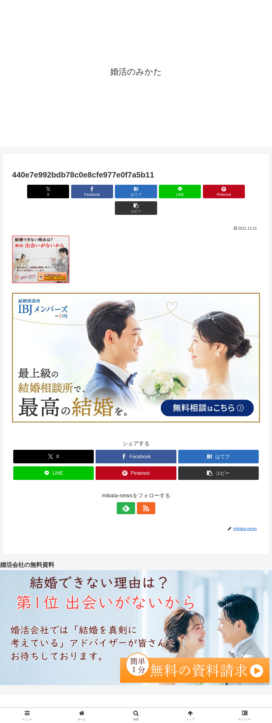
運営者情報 (105, 704)
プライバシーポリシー (143, 704)
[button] (240, 191)
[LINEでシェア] (157, 191)
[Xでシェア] (32, 191)
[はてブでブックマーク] (115, 191)
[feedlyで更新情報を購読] (129, 492)
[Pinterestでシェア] (198, 191)
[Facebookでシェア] (73, 191)
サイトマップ (183, 704)
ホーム (82, 704)
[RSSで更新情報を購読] (143, 492)
